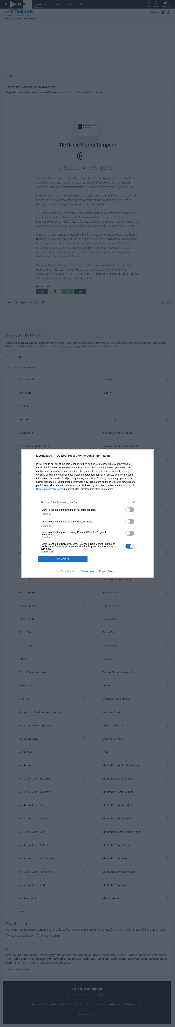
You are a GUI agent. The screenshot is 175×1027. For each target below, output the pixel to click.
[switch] (129, 509)
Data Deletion (68, 571)
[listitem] (87, 502)
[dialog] (87, 513)
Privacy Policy (106, 571)
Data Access (87, 571)
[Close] (146, 456)
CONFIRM (62, 559)
